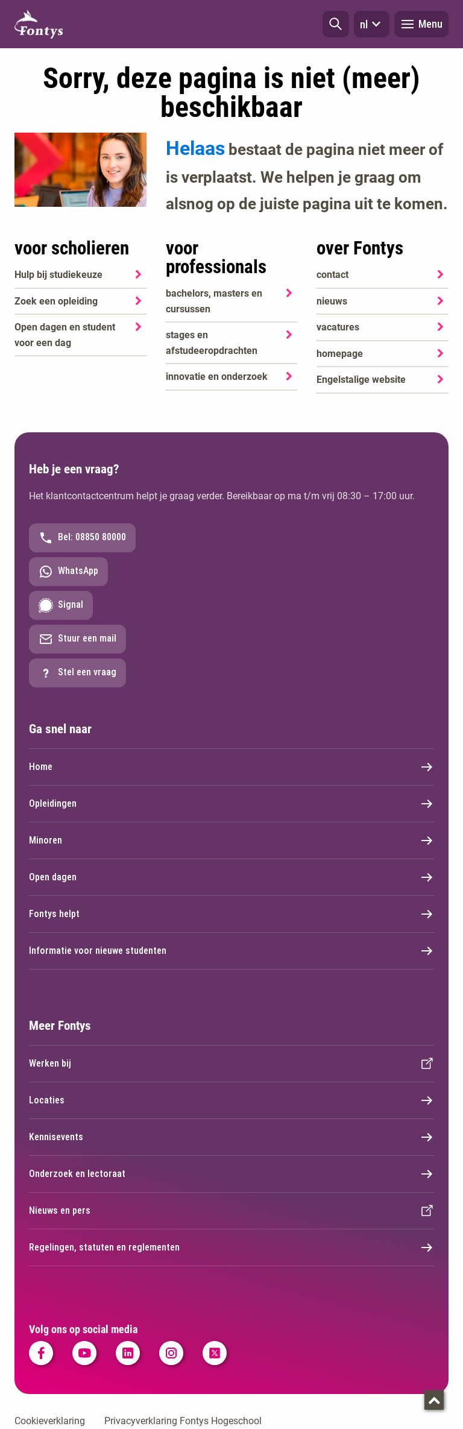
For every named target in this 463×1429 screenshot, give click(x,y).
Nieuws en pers (231, 1210)
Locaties (231, 1100)
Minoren (231, 840)
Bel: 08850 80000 (82, 538)
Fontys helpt (231, 914)
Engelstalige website (361, 379)
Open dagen (231, 877)
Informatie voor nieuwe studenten (231, 951)
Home (231, 767)
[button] (336, 24)
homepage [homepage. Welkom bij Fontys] (340, 353)
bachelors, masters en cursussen (214, 301)
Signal (61, 605)
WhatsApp (68, 571)
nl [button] (371, 24)
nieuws (332, 301)
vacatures (338, 327)
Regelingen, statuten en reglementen (231, 1247)
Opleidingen (231, 804)
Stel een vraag (77, 673)
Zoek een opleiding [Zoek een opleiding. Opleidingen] (56, 301)
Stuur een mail (77, 639)
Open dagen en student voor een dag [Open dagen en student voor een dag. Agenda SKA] (64, 335)
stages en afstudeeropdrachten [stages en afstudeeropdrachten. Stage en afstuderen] (211, 342)
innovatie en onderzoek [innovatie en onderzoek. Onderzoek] (217, 376)
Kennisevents (231, 1137)
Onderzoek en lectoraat (231, 1174)
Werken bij (231, 1063)
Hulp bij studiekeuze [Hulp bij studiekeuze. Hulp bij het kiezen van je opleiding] (58, 274)
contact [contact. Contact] (332, 274)
